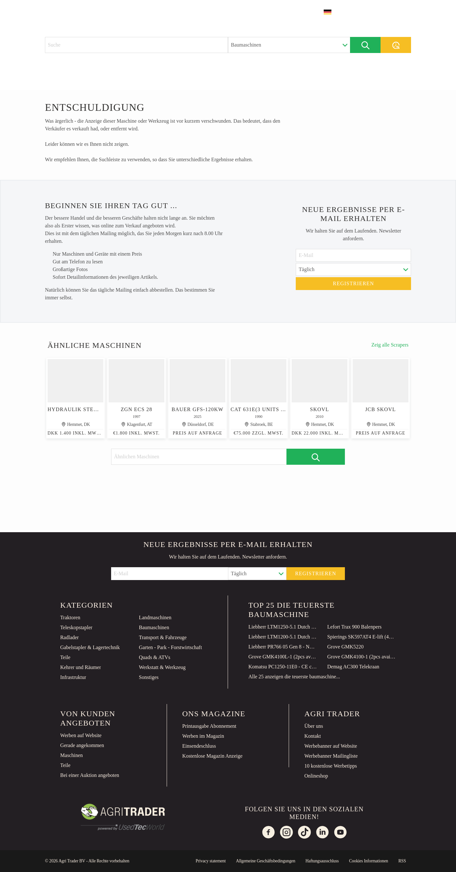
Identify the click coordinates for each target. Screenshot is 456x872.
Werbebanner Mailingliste (331, 756)
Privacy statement (211, 861)
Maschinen (71, 755)
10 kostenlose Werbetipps (330, 766)
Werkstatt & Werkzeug (162, 667)
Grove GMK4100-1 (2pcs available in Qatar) (361, 656)
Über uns (313, 726)
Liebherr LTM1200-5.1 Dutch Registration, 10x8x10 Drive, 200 (283, 636)
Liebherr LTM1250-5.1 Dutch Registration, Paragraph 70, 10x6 (283, 627)
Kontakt (312, 736)
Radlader (69, 637)
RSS (402, 861)
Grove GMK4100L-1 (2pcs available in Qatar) (283, 656)
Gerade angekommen (82, 745)
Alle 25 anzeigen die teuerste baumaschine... (294, 676)
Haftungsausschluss (322, 861)
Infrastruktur (73, 677)
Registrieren (353, 283)
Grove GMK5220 (345, 646)
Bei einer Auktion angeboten (89, 775)
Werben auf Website (81, 735)
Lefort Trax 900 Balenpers (354, 627)
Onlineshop (316, 776)
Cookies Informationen (368, 861)
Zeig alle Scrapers (390, 345)
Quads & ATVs (154, 657)
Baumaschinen (154, 627)
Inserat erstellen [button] (380, 12)
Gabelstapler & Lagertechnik (90, 647)
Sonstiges (148, 677)
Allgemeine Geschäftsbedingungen (265, 861)
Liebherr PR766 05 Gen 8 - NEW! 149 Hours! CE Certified (283, 646)
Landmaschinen (155, 617)
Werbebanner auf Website (330, 746)
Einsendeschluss (199, 746)
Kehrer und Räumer (80, 667)
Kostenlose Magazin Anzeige (212, 756)
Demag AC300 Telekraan (353, 666)
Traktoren (70, 617)
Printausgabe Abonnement (209, 726)
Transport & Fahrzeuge (163, 637)
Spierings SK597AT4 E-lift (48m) (361, 636)
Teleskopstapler (76, 627)
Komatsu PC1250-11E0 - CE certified (283, 666)
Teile (65, 657)
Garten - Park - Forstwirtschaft (170, 647)
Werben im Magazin (203, 736)
